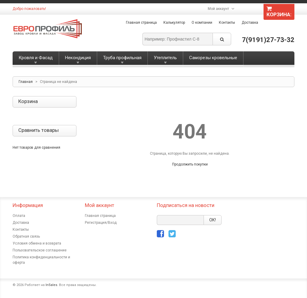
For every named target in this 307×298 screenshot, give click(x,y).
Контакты (227, 22)
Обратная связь (26, 236)
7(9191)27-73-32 (268, 40)
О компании (202, 22)
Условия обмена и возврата (37, 243)
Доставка (250, 22)
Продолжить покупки (190, 164)
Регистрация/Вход (101, 222)
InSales (51, 285)
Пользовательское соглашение (40, 250)
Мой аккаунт (218, 9)
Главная (26, 82)
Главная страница (141, 22)
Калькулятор (174, 22)
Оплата (19, 216)
